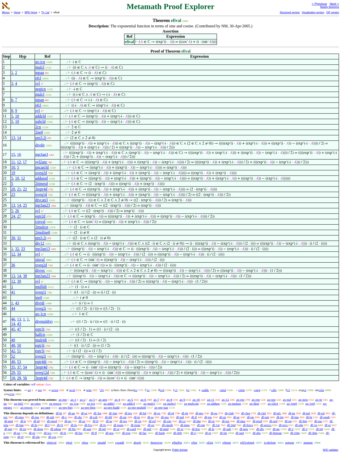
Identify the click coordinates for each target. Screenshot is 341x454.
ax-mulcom (191, 403)
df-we (123, 421)
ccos (11, 394)
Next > (334, 4)
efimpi (226, 442)
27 (19, 216)
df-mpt (8, 421)
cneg (257, 390)
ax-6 (143, 399)
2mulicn (41, 227)
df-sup (87, 429)
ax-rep (255, 399)
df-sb (184, 413)
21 (19, 189)
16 (19, 154)
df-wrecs (265, 425)
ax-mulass (234, 403)
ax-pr (318, 399)
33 (23, 249)
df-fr (96, 421)
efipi (194, 442)
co (135, 390)
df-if (194, 417)
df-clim (295, 433)
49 (13, 340)
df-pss (165, 417)
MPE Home (31, 12)
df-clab (229, 413)
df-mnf (164, 429)
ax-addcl (109, 403)
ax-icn (40, 62)
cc (148, 390)
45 (13, 329)
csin (321, 390)
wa (40, 390)
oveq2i (40, 308)
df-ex (157, 413)
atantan (308, 442)
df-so (82, 421)
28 (19, 378)
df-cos (52, 437)
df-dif (108, 417)
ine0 (38, 297)
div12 (39, 243)
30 (13, 238)
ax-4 (117, 399)
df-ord (273, 421)
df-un (123, 417)
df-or (84, 413)
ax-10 (196, 399)
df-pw (208, 417)
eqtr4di (40, 362)
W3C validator (330, 450)
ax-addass (213, 403)
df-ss (150, 417)
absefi (137, 442)
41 (13, 292)
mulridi (41, 340)
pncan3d (42, 167)
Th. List (45, 12)
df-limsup (275, 433)
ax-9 (182, 399)
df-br (309, 417)
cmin (241, 390)
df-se (109, 421)
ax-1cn (40, 314)
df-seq (110, 433)
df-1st (216, 425)
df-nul (180, 417)
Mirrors (6, 12)
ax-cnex (36, 403)
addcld (40, 116)
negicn (40, 89)
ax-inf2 (18, 403)
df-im (223, 433)
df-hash (160, 433)
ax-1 (73, 399)
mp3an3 (41, 154)
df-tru (128, 413)
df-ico (47, 433)
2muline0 (42, 232)
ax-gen (102, 399)
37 (19, 367)
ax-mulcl (149, 403)
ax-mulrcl (169, 403)
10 (17, 116)
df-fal (142, 413)
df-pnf (147, 429)
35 (13, 367)
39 (19, 281)
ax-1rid (310, 403)
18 (13, 378)
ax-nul (287, 399)
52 (13, 356)
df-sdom (55, 429)
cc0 (162, 390)
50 (19, 345)
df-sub (227, 429)
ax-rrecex (26, 407)
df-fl (94, 433)
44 (13, 308)
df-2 (291, 429)
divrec (40, 270)
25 (25, 205)
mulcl (39, 67)
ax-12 (225, 399)
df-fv (103, 425)
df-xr (180, 429)
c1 (176, 390)
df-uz (17, 433)
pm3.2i (40, 138)
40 (13, 362)
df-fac (143, 433)
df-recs (283, 425)
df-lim (303, 421)
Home (17, 12)
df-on (288, 421)
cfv (102, 390)
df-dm (197, 421)
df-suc (318, 421)
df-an (71, 413)
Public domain (180, 450)
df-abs (257, 433)
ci (188, 390)
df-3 (304, 429)
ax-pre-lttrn (88, 407)
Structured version (290, 12)
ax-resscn (55, 403)
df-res (225, 421)
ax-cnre (45, 407)
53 (19, 362)
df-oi (116, 429)
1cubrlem (270, 442)
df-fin (72, 429)
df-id (36, 421)
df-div (260, 429)
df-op (250, 417)
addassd (41, 178)
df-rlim (312, 433)
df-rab (50, 417)
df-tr (23, 421)
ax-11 (210, 399)
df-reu (35, 417)
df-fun (20, 425)
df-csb (94, 417)
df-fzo (79, 433)
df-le (211, 429)
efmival (51, 442)
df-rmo (19, 417)
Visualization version (313, 12)
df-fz (63, 433)
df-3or (97, 413)
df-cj (193, 433)
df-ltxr (196, 429)
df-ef (20, 437)
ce (305, 390)
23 (13, 194)
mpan (39, 73)
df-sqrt (239, 433)
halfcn (40, 334)
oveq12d (42, 372)
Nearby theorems (329, 7)
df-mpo (185, 425)
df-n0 (319, 429)
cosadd (119, 442)
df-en (22, 429)
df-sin (35, 437)
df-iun (295, 417)
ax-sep (271, 399)
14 (19, 138)
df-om (201, 425)
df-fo (74, 425)
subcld (40, 121)
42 (13, 351)
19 (13, 173)
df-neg (243, 429)
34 (19, 254)
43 (17, 303)
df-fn (34, 425)
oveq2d (41, 173)
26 (17, 211)
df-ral (320, 413)
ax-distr (254, 403)
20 (13, 189)
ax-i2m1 (273, 403)
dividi (39, 303)
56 (25, 378)
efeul (69, 442)
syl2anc (41, 162)
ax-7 (156, 399)
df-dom (38, 429)
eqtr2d (40, 216)
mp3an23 (42, 205)
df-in (137, 417)
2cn (38, 127)
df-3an (113, 413)
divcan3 (41, 200)
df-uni (265, 417)
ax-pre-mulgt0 (137, 407)
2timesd (41, 184)
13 (13, 138)
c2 (288, 390)
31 (19, 238)
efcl (38, 78)
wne (89, 390)
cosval (40, 221)
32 (17, 249)
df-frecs (248, 425)
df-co (182, 421)
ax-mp (63, 399)
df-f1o (88, 425)
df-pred (257, 421)
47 (19, 329)
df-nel (306, 413)
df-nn (276, 429)
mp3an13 (42, 249)
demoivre (156, 442)
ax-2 (82, 399)
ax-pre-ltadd (112, 407)
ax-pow (303, 399)
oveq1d (41, 194)
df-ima (241, 421)
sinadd (101, 442)
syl (37, 83)
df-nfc (277, 413)
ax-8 (169, 399)
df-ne (291, 413)
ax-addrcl (129, 403)
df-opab (325, 417)
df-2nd (231, 425)
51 (19, 351)
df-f (47, 425)
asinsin (289, 442)
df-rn (211, 421)
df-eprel (52, 421)
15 (13, 154)
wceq (55, 390)
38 (25, 276)
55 (19, 372)
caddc (205, 390)
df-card (131, 429)
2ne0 (39, 132)
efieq (85, 442)
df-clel (261, 413)
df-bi (59, 413)
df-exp (126, 433)
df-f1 (60, 425)
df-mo (199, 413)
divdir (40, 145)
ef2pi (210, 442)
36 (13, 265)
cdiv (274, 390)
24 (13, 216)
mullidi (41, 287)
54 (25, 367)
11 (13, 162)
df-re (208, 433)
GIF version (332, 12)
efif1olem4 (247, 442)
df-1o (313, 425)
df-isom (118, 425)
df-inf (102, 429)
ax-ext (240, 399)
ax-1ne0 (292, 403)
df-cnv (167, 421)
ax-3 (92, 399)
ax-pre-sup (161, 407)
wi (29, 390)
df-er (328, 425)
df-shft (177, 433)
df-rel (152, 421)
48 (13, 345)
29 (13, 372)
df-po (67, 421)
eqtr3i (39, 329)
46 (13, 319)
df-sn (222, 417)
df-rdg (299, 425)
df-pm (8, 429)
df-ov (151, 425)
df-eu (214, 413)
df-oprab (167, 425)
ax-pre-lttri (65, 407)
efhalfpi (177, 442)
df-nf (171, 413)
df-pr (236, 417)
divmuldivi (44, 321)
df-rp (32, 433)
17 (25, 162)
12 (19, 162)
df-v (64, 417)
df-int (280, 417)
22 (25, 189)
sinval (40, 259)
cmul (223, 390)
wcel (72, 390)
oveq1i (40, 292)
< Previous (319, 4)
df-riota (135, 425)
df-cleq (245, 413)
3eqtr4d (41, 189)
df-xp (137, 421)
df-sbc (78, 417)
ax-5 (130, 399)
